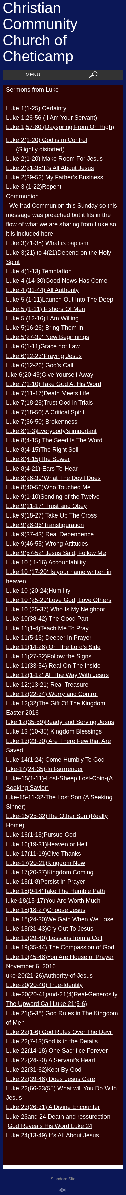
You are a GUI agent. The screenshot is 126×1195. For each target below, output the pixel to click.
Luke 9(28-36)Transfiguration (45, 525)
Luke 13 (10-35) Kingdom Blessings (54, 731)
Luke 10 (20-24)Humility (38, 590)
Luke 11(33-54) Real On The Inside (53, 665)
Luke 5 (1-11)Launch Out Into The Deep (59, 299)
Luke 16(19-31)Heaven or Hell (46, 844)
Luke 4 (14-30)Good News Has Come (56, 280)
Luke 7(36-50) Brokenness (41, 421)
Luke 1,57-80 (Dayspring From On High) (60, 127)
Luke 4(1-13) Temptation (39, 271)
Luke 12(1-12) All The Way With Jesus (57, 675)
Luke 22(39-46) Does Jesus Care (50, 1079)
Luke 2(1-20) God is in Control (46, 140)
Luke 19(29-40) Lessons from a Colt (54, 938)
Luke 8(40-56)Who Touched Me (48, 487)
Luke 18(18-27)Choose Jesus (45, 910)
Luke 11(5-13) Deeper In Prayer (48, 637)
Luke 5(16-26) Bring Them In (44, 327)
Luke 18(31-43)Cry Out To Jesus (49, 928)
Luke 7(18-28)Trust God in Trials (49, 402)
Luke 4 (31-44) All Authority (42, 290)
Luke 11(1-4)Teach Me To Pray (47, 628)
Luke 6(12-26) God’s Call (39, 365)
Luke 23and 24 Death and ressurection (58, 1116)
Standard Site (63, 1179)
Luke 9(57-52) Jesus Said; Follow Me (56, 553)
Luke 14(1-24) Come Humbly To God (55, 759)
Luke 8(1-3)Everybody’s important (51, 431)
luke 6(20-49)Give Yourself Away (49, 374)
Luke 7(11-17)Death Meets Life (47, 393)
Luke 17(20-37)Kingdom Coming (49, 872)
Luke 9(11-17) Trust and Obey (46, 506)
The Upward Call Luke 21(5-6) (46, 1003)
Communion (22, 196)
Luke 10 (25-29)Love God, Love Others (58, 600)
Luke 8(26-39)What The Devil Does (53, 478)
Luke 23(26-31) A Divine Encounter (53, 1107)
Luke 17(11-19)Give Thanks (43, 853)
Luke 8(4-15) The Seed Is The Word (54, 440)
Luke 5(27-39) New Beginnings (47, 337)
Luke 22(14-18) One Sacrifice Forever (57, 1050)
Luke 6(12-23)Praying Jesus (44, 355)
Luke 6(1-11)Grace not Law (43, 346)
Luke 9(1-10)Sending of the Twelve (53, 496)
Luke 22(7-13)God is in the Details (52, 1041)
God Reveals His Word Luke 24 (50, 1126)
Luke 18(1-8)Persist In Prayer (45, 881)
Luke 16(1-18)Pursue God (41, 834)
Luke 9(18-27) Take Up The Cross (51, 515)
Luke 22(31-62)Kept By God (43, 1069)
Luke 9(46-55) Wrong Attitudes (47, 543)
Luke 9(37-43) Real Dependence (50, 534)
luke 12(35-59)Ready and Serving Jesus (60, 722)
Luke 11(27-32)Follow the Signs (48, 656)
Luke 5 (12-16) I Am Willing (42, 318)
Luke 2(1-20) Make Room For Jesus (54, 158)
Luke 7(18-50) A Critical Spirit (45, 412)
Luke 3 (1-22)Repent (33, 186)
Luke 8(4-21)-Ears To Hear (42, 468)
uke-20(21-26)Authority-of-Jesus (49, 975)
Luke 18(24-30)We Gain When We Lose (60, 919)
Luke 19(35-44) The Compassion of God (60, 947)
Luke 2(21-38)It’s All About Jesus (50, 168)
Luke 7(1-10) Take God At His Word (53, 384)
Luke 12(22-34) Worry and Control (52, 694)
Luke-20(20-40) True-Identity (44, 985)
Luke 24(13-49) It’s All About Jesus (52, 1135)
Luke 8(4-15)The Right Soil (42, 449)
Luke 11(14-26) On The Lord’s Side (53, 647)
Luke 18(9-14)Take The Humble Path (55, 891)
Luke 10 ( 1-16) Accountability (46, 562)
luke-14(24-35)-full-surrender (44, 769)
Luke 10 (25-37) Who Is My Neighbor (55, 609)
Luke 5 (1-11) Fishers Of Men (45, 309)
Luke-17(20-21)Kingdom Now (45, 863)
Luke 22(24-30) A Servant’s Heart (50, 1060)
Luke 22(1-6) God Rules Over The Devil (59, 1032)
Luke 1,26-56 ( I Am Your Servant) (51, 117)
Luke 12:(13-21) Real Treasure (47, 684)
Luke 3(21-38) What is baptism (47, 243)
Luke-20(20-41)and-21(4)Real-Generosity (61, 994)
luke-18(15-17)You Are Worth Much (53, 900)
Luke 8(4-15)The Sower (38, 459)
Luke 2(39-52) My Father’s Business (54, 177)
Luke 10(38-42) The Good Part (47, 618)
